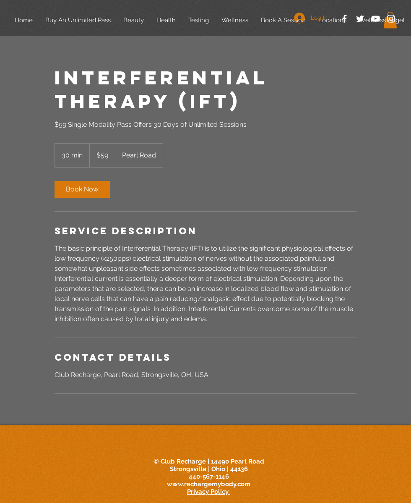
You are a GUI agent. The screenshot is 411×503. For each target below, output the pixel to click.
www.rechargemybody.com (208, 484)
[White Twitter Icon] (360, 18)
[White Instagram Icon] (391, 18)
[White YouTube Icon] (375, 18)
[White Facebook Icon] (344, 18)
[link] (82, 189)
